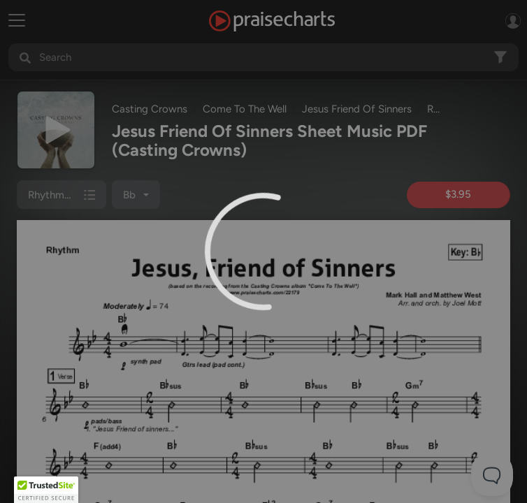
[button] (46, 489)
